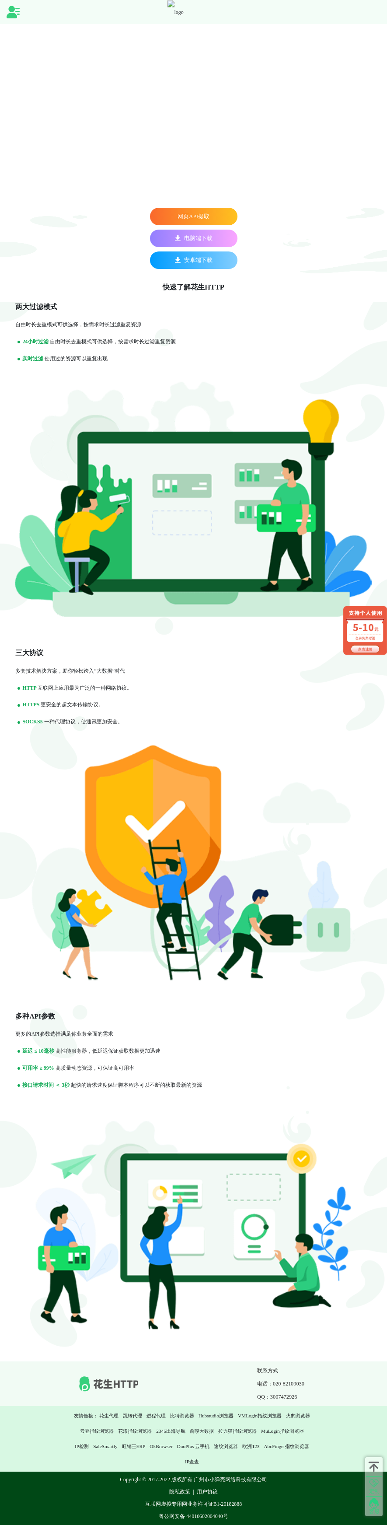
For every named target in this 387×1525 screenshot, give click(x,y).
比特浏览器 (182, 1415)
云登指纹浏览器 (97, 1431)
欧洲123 (250, 1446)
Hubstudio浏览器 (216, 1415)
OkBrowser (161, 1446)
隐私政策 (179, 1492)
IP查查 (192, 1461)
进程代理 (156, 1415)
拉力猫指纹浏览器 (237, 1431)
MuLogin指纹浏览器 (282, 1431)
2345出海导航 (170, 1431)
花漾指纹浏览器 (135, 1431)
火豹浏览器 (298, 1415)
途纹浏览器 (226, 1446)
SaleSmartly (105, 1446)
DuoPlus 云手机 (193, 1446)
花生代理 (109, 1415)
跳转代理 (132, 1415)
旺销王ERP (134, 1446)
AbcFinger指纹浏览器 (286, 1446)
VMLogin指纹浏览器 (260, 1415)
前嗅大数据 (202, 1431)
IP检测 (82, 1446)
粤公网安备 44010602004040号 (193, 1516)
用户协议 (207, 1492)
